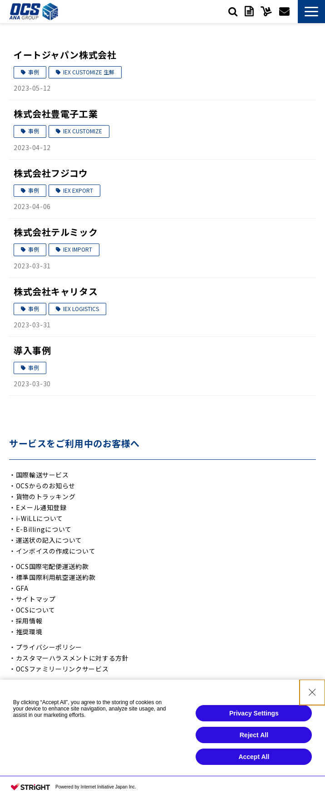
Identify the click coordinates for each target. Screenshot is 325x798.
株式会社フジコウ (51, 173)
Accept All (253, 760)
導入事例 (32, 350)
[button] (311, 11)
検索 (233, 11)
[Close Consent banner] (312, 696)
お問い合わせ (284, 11)
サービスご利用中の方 (266, 11)
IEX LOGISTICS (81, 308)
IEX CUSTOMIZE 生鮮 (88, 72)
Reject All (254, 739)
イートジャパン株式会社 (65, 54)
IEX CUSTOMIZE (82, 131)
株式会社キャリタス (56, 291)
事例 (33, 72)
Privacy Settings (254, 717)
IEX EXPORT (78, 190)
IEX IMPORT (77, 249)
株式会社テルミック (56, 231)
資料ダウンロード (249, 11)
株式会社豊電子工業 (56, 113)
